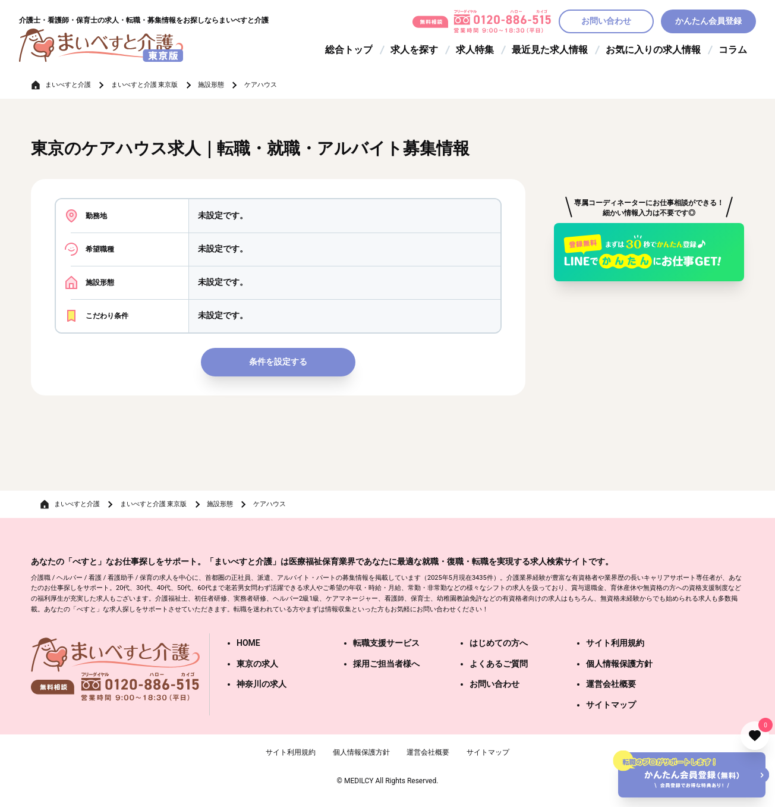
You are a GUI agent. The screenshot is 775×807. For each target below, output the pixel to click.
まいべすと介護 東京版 (144, 85)
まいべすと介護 (68, 85)
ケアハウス (260, 85)
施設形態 (211, 85)
